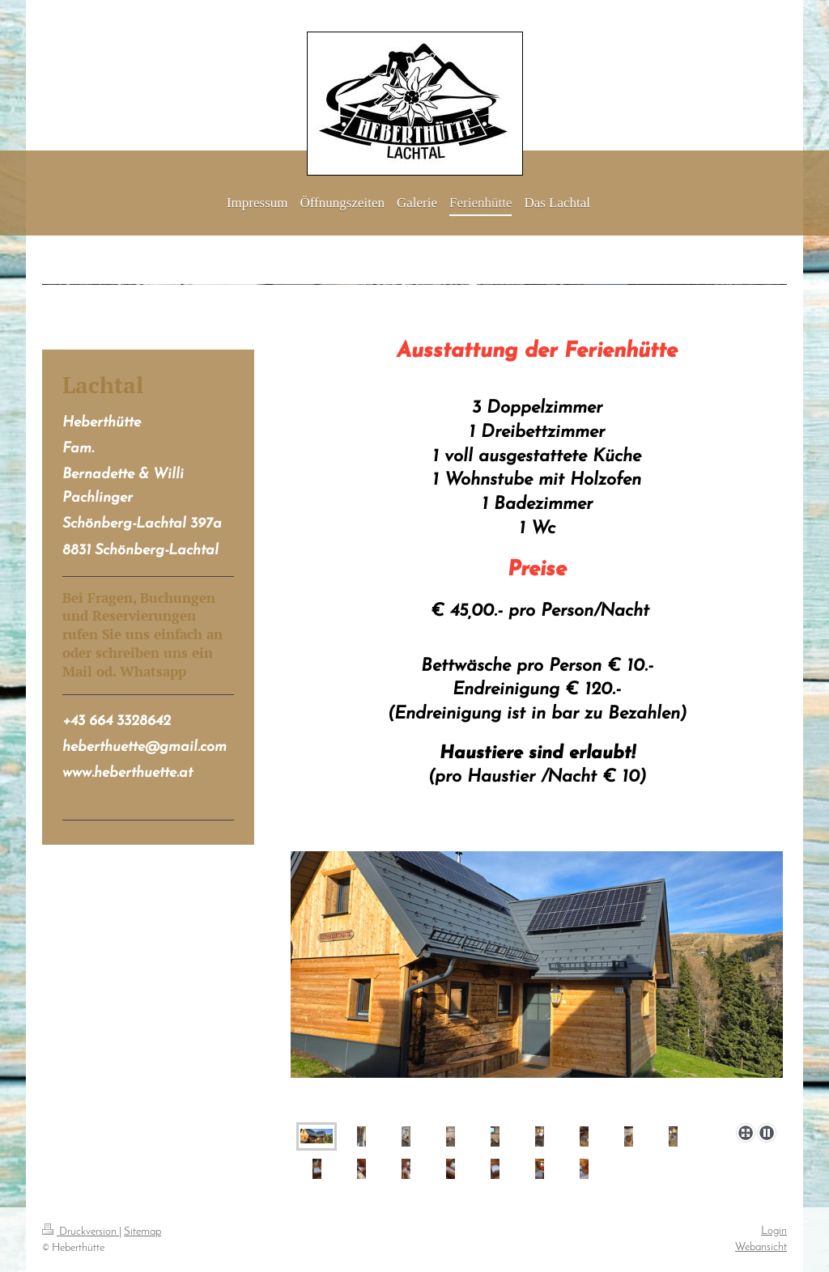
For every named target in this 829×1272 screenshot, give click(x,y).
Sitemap (142, 1232)
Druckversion (80, 1232)
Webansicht (761, 1247)
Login (774, 1231)
